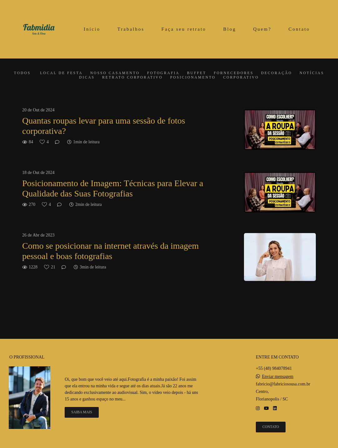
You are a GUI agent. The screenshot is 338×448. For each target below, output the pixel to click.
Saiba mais (81, 412)
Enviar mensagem (278, 376)
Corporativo (241, 77)
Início (92, 29)
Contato (299, 29)
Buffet (196, 73)
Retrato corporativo (132, 77)
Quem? (262, 29)
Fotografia (163, 73)
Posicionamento (193, 77)
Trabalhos (130, 29)
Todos (22, 73)
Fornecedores (233, 73)
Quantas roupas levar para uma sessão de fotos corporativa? (103, 126)
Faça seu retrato (184, 29)
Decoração (276, 73)
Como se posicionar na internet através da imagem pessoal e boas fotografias (110, 251)
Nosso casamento (115, 73)
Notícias (312, 73)
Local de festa (61, 73)
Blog (229, 29)
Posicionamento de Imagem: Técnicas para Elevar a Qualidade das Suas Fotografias (112, 188)
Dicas (87, 77)
